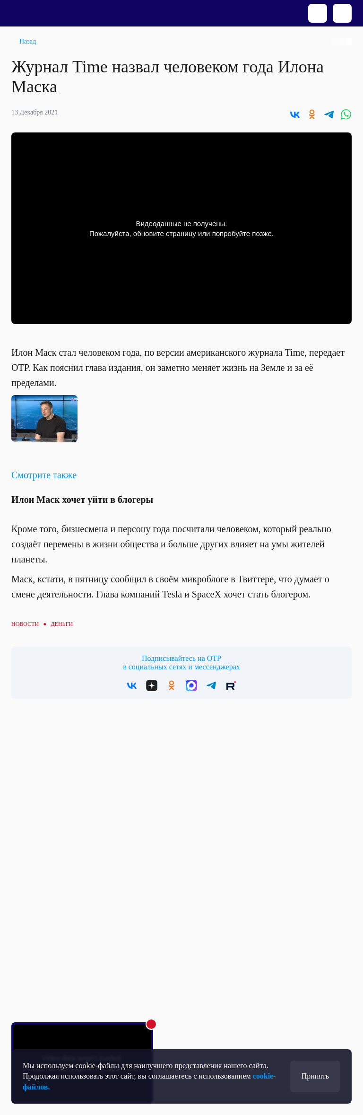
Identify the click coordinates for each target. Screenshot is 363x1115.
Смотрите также (44, 475)
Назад (27, 41)
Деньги (62, 624)
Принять (315, 1076)
